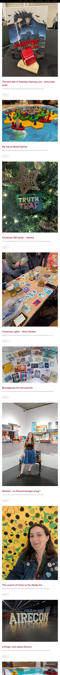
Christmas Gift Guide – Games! (18, 237)
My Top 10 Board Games (14, 146)
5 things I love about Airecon (17, 646)
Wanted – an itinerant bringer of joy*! (21, 491)
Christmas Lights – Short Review (19, 331)
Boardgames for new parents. (17, 387)
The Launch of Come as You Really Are (22, 585)
